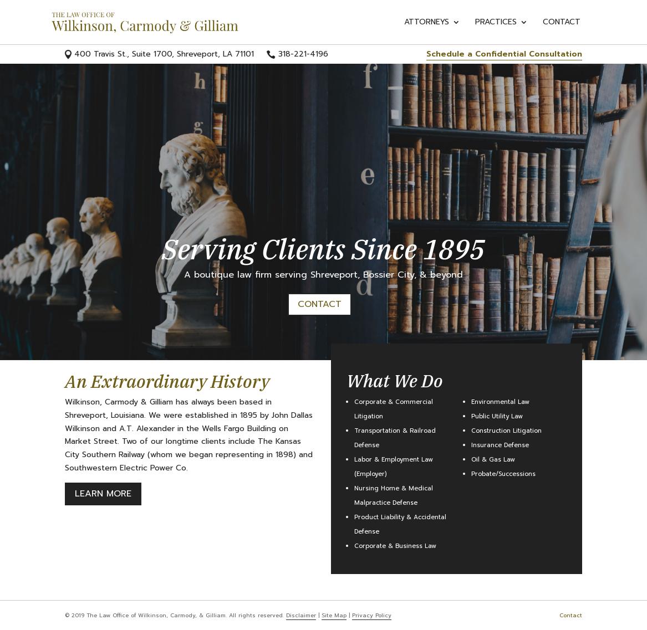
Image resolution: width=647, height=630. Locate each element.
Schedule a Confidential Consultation (504, 54)
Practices (496, 23)
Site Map (334, 615)
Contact (561, 23)
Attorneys (426, 23)
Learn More (103, 493)
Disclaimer (301, 615)
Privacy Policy (371, 615)
